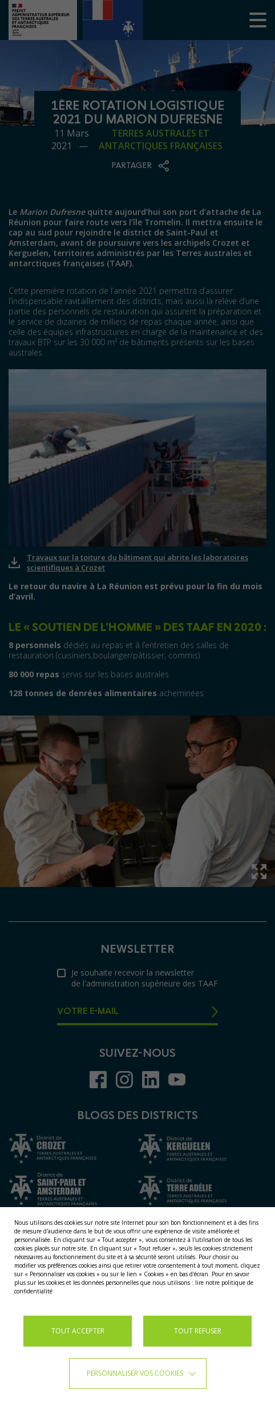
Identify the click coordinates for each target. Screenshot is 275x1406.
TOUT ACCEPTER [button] (77, 1331)
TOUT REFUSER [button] (197, 1331)
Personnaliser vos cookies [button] (135, 1373)
